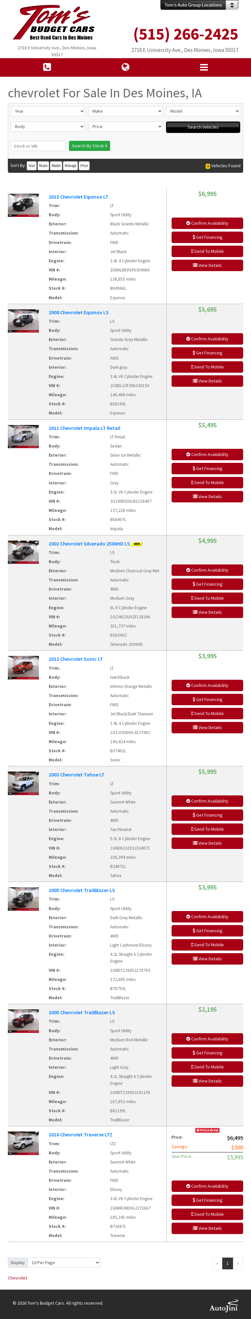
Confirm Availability (207, 223)
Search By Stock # (89, 146)
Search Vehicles (203, 127)
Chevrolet (17, 1278)
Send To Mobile (207, 251)
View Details (207, 265)
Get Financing (207, 237)
